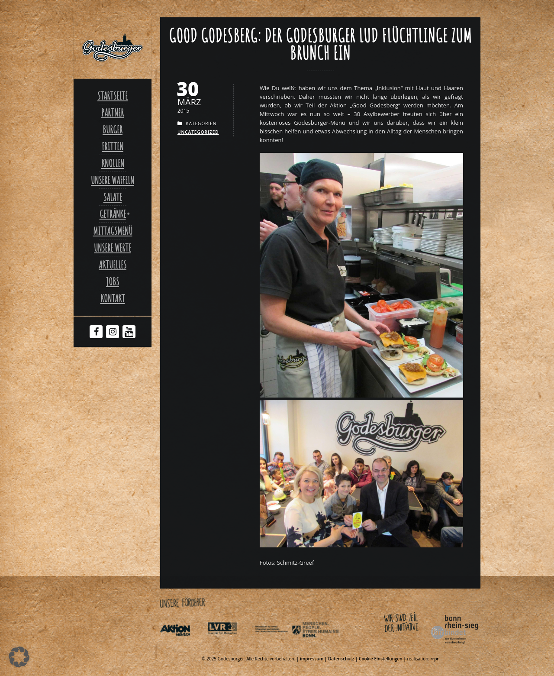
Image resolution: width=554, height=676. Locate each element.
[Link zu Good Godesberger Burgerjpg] (361, 545)
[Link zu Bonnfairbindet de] (415, 646)
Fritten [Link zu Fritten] (112, 146)
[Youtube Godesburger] (129, 333)
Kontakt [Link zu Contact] (112, 298)
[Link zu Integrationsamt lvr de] (230, 646)
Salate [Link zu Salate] (112, 197)
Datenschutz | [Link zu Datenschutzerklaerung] (343, 659)
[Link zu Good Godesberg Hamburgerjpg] (361, 395)
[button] (19, 657)
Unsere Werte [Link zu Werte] (112, 247)
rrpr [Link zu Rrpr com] (435, 659)
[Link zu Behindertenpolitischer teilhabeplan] (325, 646)
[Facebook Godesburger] (96, 332)
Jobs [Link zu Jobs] (112, 281)
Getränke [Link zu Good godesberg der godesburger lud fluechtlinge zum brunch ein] (113, 213)
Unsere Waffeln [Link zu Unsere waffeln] (112, 180)
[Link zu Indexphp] (278, 646)
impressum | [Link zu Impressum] (314, 659)
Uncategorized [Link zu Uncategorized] (198, 132)
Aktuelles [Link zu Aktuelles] (112, 264)
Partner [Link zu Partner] (112, 112)
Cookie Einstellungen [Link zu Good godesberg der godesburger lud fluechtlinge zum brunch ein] (381, 659)
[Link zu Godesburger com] (112, 47)
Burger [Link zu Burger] (112, 129)
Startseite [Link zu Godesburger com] (112, 95)
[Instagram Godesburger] (112, 332)
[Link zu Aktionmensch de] (183, 646)
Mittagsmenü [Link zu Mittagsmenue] (112, 230)
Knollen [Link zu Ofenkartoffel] (112, 163)
